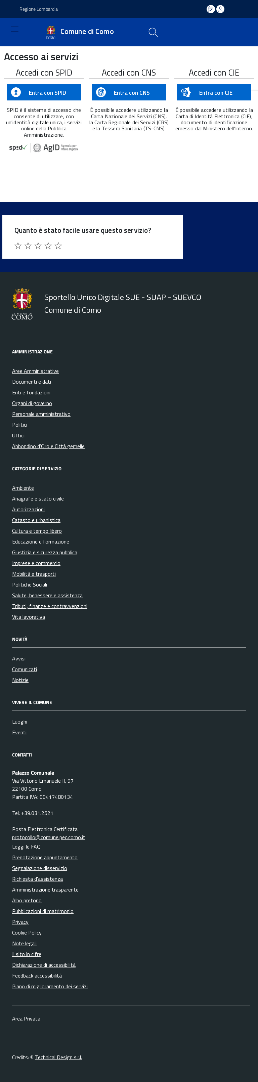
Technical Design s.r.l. (58, 1057)
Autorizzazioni (28, 509)
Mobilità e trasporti (34, 574)
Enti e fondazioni (31, 392)
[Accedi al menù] (9, 32)
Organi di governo (32, 403)
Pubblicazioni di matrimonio (43, 911)
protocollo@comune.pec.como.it (48, 837)
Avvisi (19, 658)
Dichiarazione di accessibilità (44, 965)
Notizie (20, 680)
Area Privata (26, 1018)
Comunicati (24, 669)
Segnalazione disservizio (39, 868)
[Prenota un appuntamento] (211, 9)
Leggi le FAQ (26, 846)
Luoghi (19, 722)
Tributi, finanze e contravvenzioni (49, 606)
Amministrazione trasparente (45, 889)
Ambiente (23, 488)
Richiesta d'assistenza (37, 879)
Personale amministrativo (41, 414)
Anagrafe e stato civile (38, 498)
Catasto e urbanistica (36, 520)
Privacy (20, 922)
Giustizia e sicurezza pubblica (44, 552)
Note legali (24, 943)
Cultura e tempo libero (37, 531)
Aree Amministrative (35, 371)
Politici (19, 425)
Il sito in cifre (26, 954)
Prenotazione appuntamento (45, 857)
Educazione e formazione (40, 541)
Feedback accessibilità (37, 975)
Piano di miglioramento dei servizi (50, 986)
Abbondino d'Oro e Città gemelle (48, 446)
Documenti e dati (31, 382)
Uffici (18, 435)
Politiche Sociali (29, 584)
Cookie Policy (27, 932)
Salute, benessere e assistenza (47, 595)
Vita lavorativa (28, 617)
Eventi (19, 732)
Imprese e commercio (36, 563)
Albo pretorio (27, 900)
